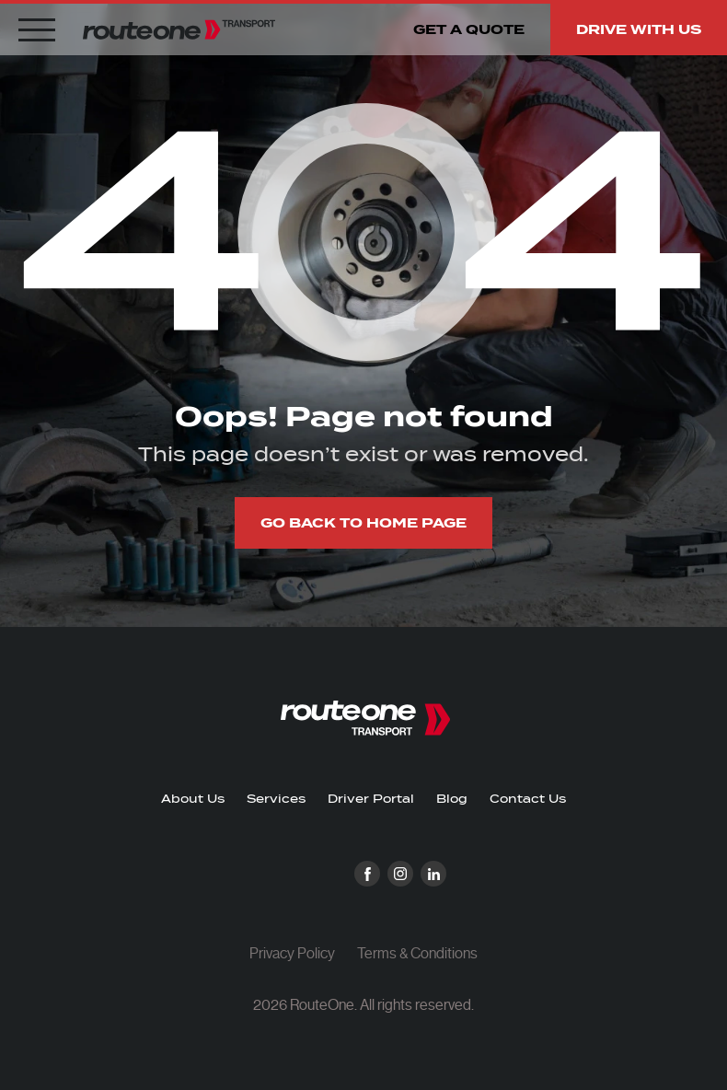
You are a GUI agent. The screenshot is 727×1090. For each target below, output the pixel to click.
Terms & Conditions (417, 953)
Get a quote (469, 29)
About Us (193, 799)
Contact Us (528, 799)
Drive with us (638, 29)
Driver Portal (371, 799)
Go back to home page (363, 523)
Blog (451, 799)
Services (276, 799)
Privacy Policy (292, 953)
